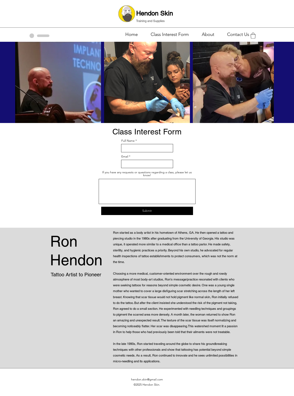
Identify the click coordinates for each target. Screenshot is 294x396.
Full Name (128, 140)
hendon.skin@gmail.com (147, 379)
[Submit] (147, 211)
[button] (253, 36)
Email (124, 156)
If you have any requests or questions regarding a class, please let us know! (147, 174)
